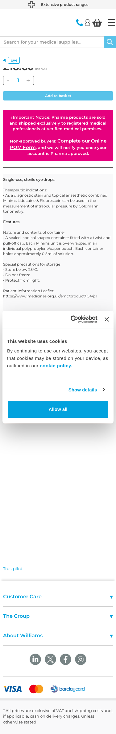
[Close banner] (107, 319)
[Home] (111, 22)
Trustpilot (12, 568)
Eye (13, 60)
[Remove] (8, 80)
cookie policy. (56, 365)
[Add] (28, 80)
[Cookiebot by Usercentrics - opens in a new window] (72, 319)
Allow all (58, 409)
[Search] (110, 42)
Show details (82, 389)
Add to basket (58, 95)
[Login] (87, 22)
